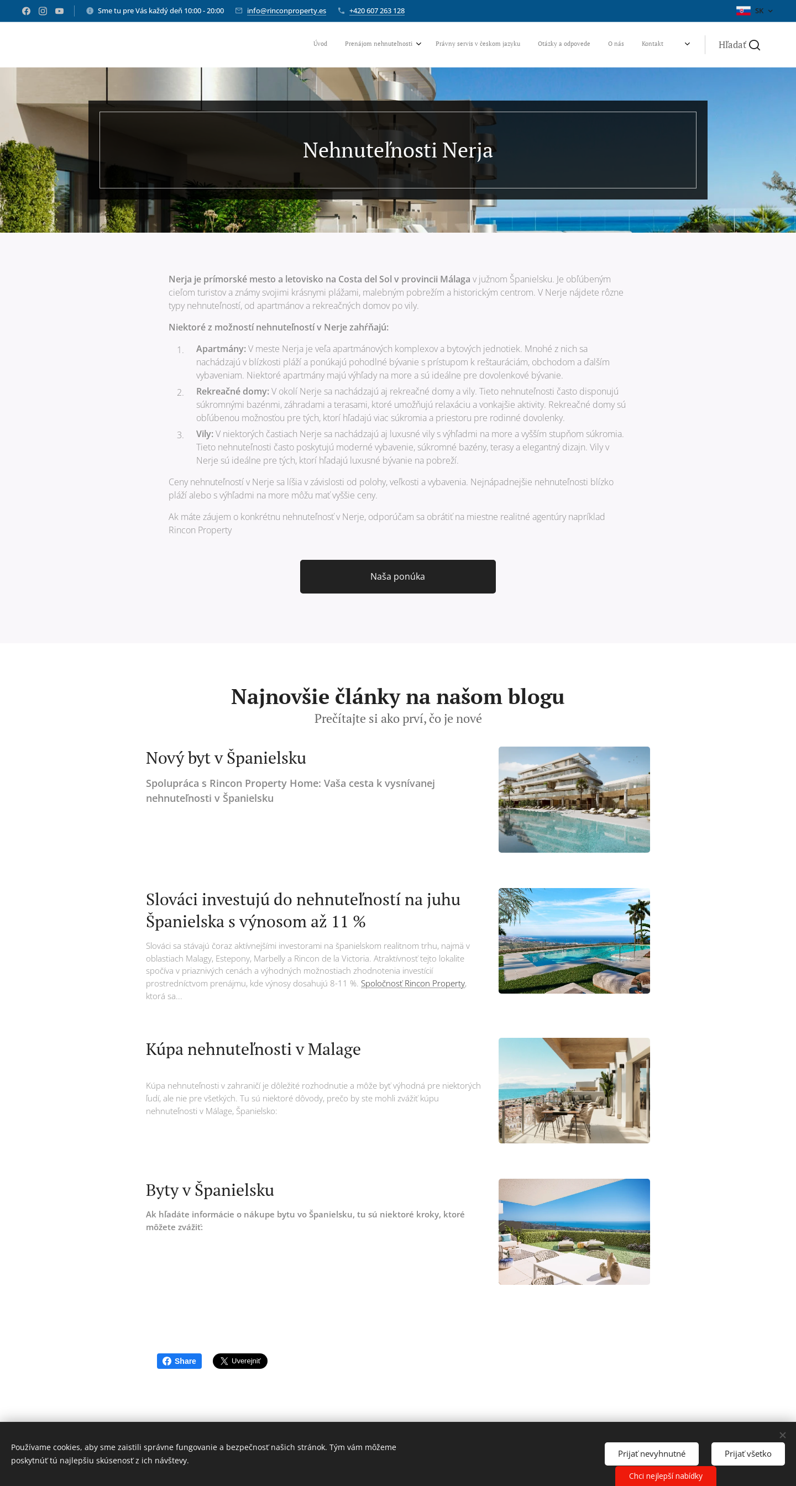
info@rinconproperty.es (286, 10)
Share (179, 1361)
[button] (739, 45)
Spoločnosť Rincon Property (413, 983)
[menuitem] (585, 45)
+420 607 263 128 (377, 10)
